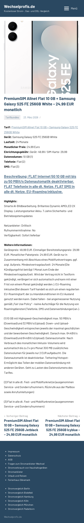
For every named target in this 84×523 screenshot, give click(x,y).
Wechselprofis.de (19, 6)
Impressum (14, 451)
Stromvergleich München (20, 504)
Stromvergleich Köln (18, 500)
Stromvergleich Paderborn (21, 508)
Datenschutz (14, 455)
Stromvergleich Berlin (19, 488)
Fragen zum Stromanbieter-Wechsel (26, 463)
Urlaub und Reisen (17, 475)
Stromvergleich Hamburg (20, 496)
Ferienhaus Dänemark (19, 479)
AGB (10, 459)
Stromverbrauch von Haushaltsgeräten (27, 467)
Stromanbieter (15, 471)
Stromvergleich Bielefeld (20, 492)
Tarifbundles (12, 117)
